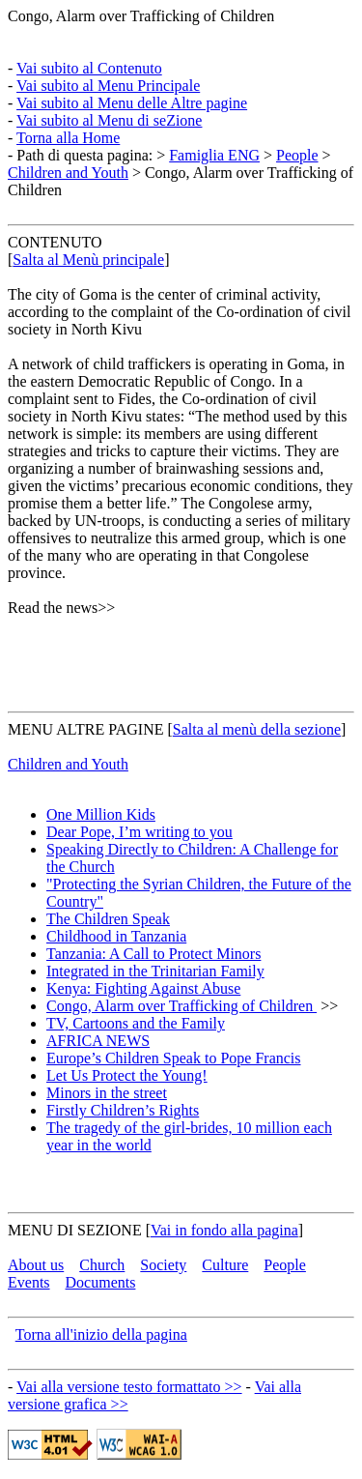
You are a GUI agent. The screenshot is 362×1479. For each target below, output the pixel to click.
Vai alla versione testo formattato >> (129, 1386)
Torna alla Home (68, 138)
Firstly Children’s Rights (122, 1110)
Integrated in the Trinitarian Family (155, 971)
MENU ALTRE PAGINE (86, 729)
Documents (101, 1282)
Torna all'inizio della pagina (101, 1334)
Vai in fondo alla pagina (224, 1230)
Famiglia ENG (214, 155)
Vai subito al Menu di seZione (109, 120)
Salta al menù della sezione (257, 729)
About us (36, 1265)
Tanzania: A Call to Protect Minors (153, 953)
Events (29, 1282)
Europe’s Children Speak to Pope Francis (173, 1058)
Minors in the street (106, 1093)
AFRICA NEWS (98, 1040)
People (297, 155)
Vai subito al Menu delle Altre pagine (131, 103)
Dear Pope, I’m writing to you (139, 832)
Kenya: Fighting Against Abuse (143, 988)
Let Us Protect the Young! (127, 1075)
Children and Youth (68, 172)
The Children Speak (108, 919)
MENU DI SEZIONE (75, 1230)
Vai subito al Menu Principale (108, 85)
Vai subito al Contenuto (89, 68)
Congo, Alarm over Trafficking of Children (141, 16)
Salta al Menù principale (88, 259)
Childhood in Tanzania (116, 936)
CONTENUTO (54, 242)
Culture (225, 1265)
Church (102, 1265)
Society (163, 1265)
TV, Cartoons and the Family (135, 1023)
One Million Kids (100, 814)
